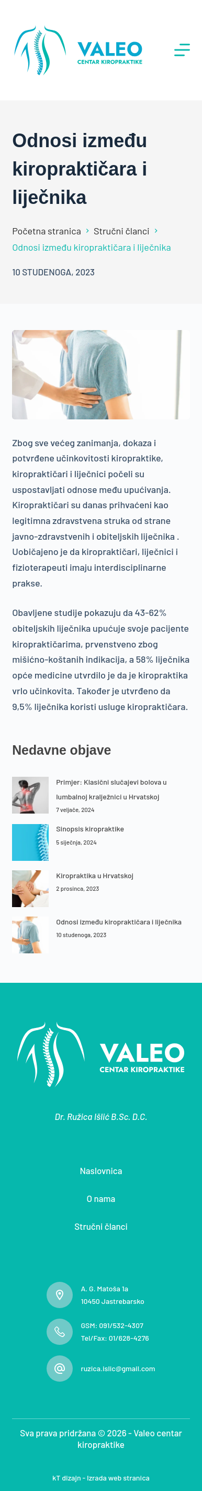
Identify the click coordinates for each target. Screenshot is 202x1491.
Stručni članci (101, 1226)
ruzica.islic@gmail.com (118, 1368)
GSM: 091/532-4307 (112, 1325)
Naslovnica (101, 1170)
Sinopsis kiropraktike (90, 828)
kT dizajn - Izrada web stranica (101, 1477)
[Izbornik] (182, 50)
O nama (101, 1198)
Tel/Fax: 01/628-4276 (115, 1337)
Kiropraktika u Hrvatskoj (94, 875)
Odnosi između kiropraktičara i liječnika (119, 921)
